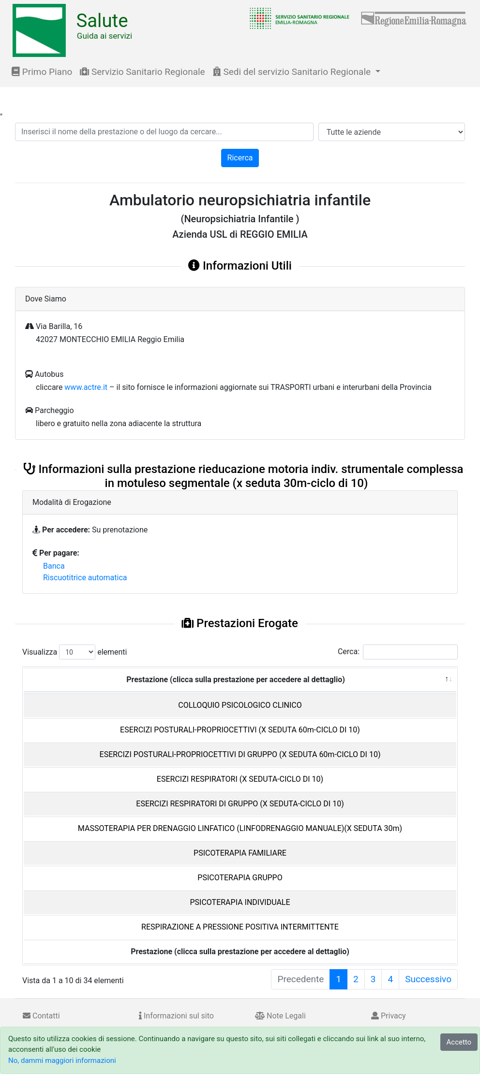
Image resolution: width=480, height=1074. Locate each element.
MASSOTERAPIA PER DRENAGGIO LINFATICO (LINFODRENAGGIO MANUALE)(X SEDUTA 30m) (240, 828)
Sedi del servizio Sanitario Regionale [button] (293, 71)
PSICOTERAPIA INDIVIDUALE (240, 902)
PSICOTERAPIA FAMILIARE (240, 853)
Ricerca (240, 157)
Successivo (428, 979)
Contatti (41, 1015)
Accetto (459, 1042)
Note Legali (280, 1015)
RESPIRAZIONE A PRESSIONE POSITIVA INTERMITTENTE (240, 926)
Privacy (388, 1015)
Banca (54, 566)
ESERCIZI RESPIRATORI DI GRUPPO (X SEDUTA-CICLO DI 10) (240, 803)
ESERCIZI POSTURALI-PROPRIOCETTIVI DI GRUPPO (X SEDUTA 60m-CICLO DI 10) (240, 754)
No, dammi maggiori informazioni (62, 1060)
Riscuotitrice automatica (85, 577)
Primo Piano (42, 71)
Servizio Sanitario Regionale (142, 71)
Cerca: (398, 651)
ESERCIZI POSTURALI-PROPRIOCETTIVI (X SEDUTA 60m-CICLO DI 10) (240, 729)
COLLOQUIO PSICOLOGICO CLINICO (240, 705)
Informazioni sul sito (176, 1015)
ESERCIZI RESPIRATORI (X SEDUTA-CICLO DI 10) (240, 779)
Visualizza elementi (74, 651)
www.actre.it (85, 387)
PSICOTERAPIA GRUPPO (239, 877)
